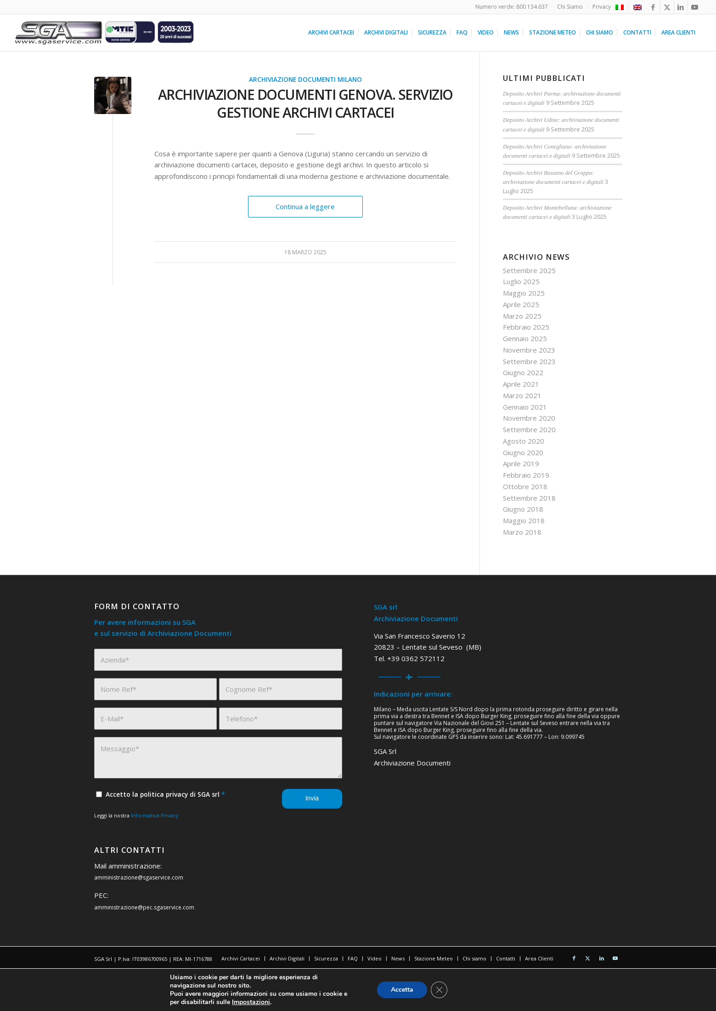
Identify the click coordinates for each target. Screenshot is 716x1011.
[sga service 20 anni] (104, 32)
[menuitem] (570, 7)
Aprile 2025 (521, 304)
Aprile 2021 (521, 383)
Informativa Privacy (155, 815)
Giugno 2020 (523, 452)
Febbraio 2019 (526, 475)
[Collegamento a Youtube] (695, 7)
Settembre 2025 (529, 270)
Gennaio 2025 (525, 338)
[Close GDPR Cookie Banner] (439, 990)
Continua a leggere (305, 206)
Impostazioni (251, 1002)
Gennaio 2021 (525, 406)
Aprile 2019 (521, 463)
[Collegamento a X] (667, 7)
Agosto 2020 (523, 441)
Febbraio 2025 (526, 326)
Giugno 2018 (523, 509)
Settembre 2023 (529, 361)
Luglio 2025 (521, 281)
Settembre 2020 (529, 429)
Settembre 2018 (529, 498)
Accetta (402, 989)
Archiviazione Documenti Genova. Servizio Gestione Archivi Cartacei (305, 103)
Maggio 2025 (524, 292)
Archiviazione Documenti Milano (305, 79)
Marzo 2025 (522, 315)
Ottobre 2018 (525, 486)
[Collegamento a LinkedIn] (681, 7)
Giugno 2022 (523, 372)
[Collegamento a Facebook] (653, 7)
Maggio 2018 (524, 520)
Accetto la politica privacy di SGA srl (165, 794)
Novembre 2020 (529, 418)
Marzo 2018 (522, 532)
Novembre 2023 (529, 349)
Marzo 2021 (522, 395)
